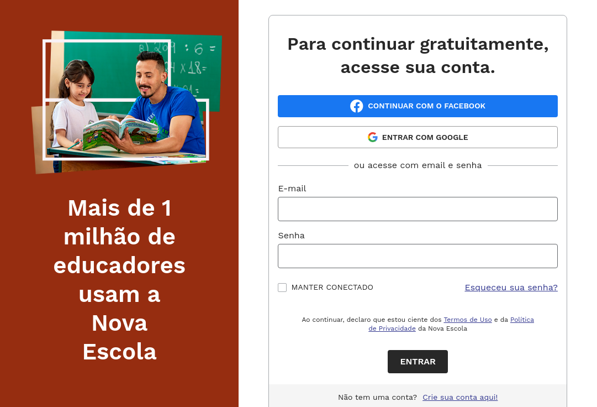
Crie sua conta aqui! (460, 397)
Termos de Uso (467, 319)
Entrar (418, 361)
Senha (291, 235)
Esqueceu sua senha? (511, 287)
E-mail (292, 188)
